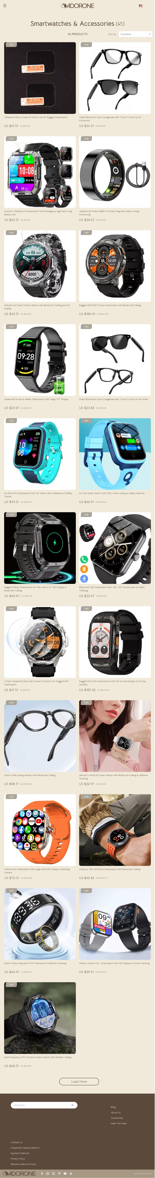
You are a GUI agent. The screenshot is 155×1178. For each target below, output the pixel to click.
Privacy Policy (18, 1158)
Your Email (19, 1105)
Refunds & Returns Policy (23, 1164)
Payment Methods (20, 1153)
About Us (116, 1112)
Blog (113, 1107)
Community (117, 1118)
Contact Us (16, 1142)
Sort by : (112, 34)
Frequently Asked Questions (25, 1147)
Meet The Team (119, 1123)
